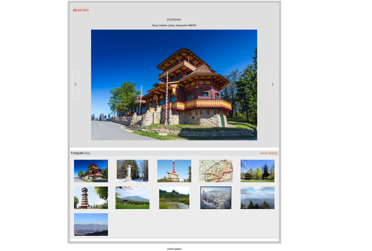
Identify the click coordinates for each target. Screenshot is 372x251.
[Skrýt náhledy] (269, 153)
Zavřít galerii (174, 248)
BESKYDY (81, 10)
